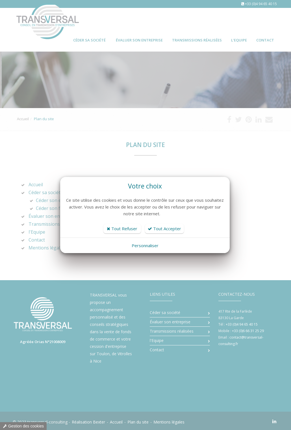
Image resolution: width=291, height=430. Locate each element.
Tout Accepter (164, 228)
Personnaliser (145, 245)
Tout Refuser (122, 228)
